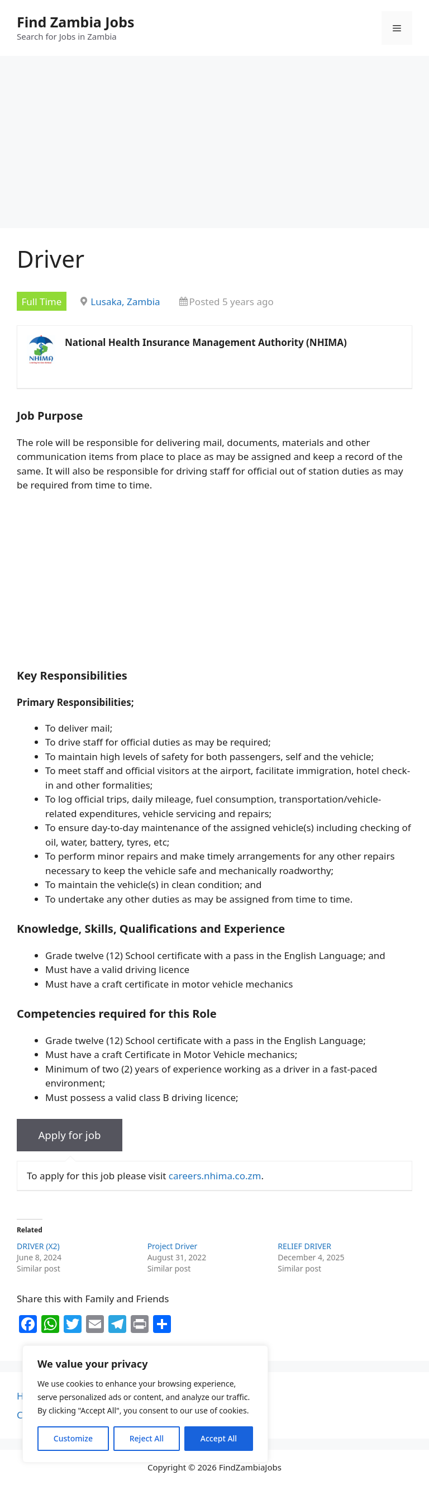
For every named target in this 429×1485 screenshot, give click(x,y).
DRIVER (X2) (38, 1246)
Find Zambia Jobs (76, 21)
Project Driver (172, 1246)
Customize (73, 1438)
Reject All (147, 1438)
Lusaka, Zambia (125, 301)
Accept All (219, 1438)
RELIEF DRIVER (304, 1246)
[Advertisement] (214, 145)
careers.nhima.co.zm (215, 1175)
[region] (145, 1404)
